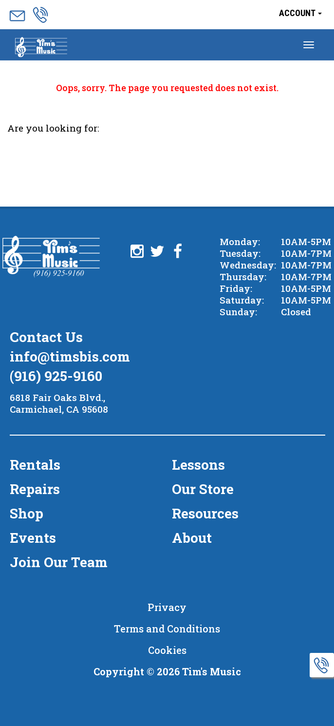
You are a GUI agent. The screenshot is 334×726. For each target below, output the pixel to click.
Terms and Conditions (167, 628)
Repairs (35, 489)
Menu (41, 48)
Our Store (203, 489)
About (192, 538)
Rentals (35, 465)
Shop (26, 513)
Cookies (167, 650)
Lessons (198, 465)
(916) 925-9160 (56, 376)
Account (300, 13)
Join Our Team (59, 562)
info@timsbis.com (70, 356)
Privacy (167, 607)
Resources (205, 513)
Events (33, 538)
